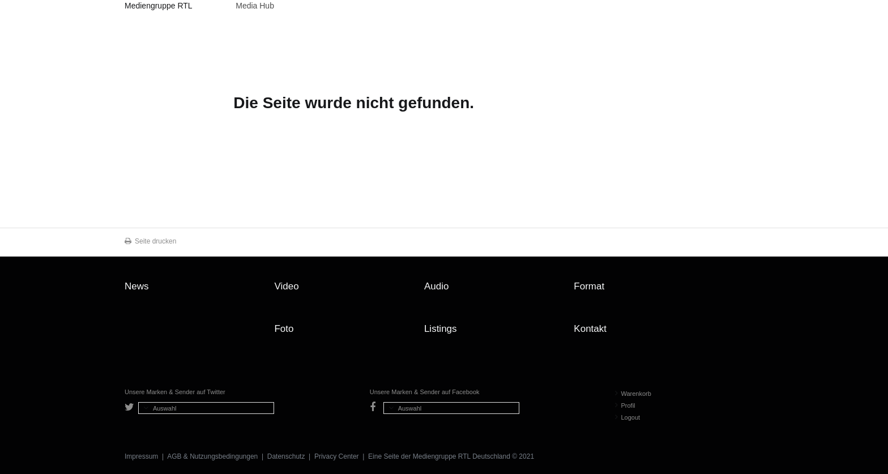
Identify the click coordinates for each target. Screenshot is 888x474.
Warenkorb (633, 393)
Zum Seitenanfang (752, 290)
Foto (283, 328)
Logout (628, 417)
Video (286, 286)
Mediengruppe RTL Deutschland (158, 7)
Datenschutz (286, 456)
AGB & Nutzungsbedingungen (212, 456)
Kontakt (590, 328)
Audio (436, 286)
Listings (440, 328)
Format (589, 286)
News (137, 286)
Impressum (141, 456)
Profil (625, 405)
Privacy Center (336, 456)
